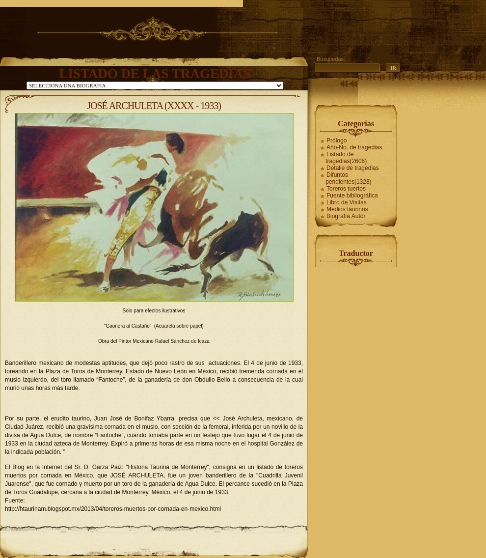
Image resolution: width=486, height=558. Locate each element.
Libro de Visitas (346, 202)
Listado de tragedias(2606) (346, 158)
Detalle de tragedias (352, 168)
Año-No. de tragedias (354, 147)
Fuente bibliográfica (352, 195)
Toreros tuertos (346, 188)
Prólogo (336, 140)
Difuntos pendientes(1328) (348, 178)
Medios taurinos (347, 209)
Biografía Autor (345, 216)
